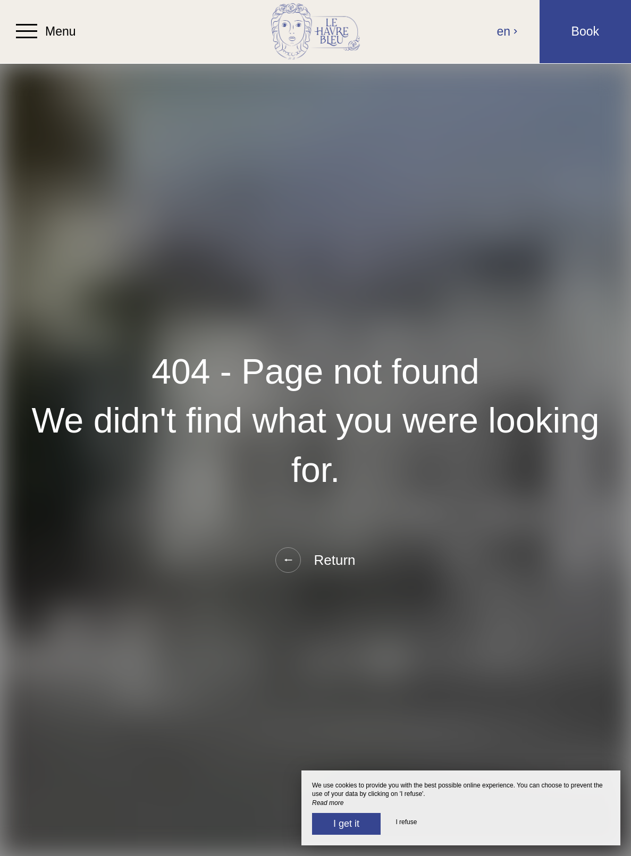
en (507, 31)
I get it (346, 823)
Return (315, 560)
